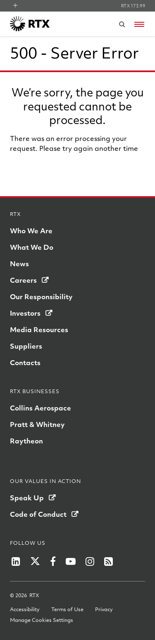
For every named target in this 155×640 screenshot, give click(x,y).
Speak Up (27, 497)
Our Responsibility (41, 296)
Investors (25, 313)
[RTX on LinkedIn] (16, 561)
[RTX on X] (35, 561)
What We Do (31, 247)
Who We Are (31, 230)
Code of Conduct (38, 514)
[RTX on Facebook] (53, 561)
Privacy (104, 609)
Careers (23, 280)
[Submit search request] (122, 24)
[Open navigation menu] (139, 24)
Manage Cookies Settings (41, 620)
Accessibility (25, 609)
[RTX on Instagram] (90, 561)
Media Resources (39, 329)
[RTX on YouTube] (71, 561)
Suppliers (26, 346)
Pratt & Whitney (37, 424)
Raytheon (26, 440)
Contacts (25, 362)
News (19, 263)
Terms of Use (67, 609)
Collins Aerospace (40, 408)
